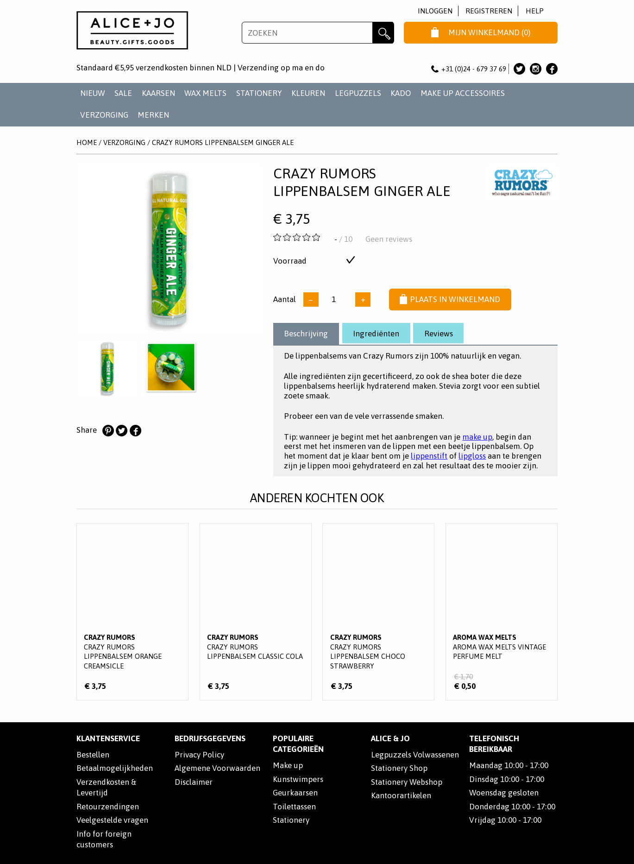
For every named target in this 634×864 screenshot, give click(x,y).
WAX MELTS (205, 93)
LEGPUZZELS (358, 93)
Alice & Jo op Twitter (519, 69)
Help (535, 11)
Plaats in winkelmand (450, 299)
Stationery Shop (399, 768)
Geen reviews (388, 239)
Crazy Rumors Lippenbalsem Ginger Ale (223, 142)
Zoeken (383, 33)
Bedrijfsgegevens (210, 738)
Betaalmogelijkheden (114, 768)
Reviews (438, 333)
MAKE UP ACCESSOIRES (463, 93)
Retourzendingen (107, 806)
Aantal (284, 299)
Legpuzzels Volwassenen (415, 754)
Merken (153, 115)
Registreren (488, 11)
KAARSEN (158, 93)
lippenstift (429, 455)
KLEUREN (308, 93)
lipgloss (472, 455)
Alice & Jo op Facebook (552, 69)
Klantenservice (108, 738)
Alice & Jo (390, 738)
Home (86, 142)
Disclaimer (194, 782)
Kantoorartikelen (401, 795)
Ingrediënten (376, 333)
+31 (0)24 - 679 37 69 (468, 69)
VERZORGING (104, 115)
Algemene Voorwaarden (217, 768)
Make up (288, 765)
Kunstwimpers (298, 779)
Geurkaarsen (295, 792)
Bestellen (92, 754)
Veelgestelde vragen (112, 820)
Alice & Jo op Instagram (535, 69)
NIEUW (92, 93)
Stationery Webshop (406, 782)
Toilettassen (294, 806)
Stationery (291, 820)
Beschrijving (306, 333)
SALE (123, 93)
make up (477, 436)
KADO (400, 93)
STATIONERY (259, 93)
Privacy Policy (199, 754)
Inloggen (435, 11)
